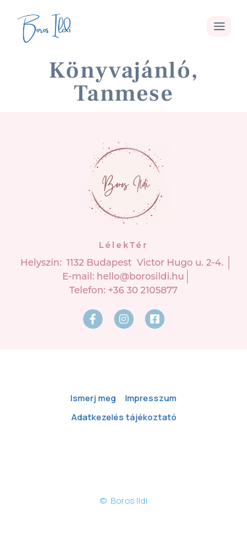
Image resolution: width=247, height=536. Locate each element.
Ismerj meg (93, 398)
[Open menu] (219, 26)
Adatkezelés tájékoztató (124, 417)
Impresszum (151, 398)
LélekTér (123, 245)
